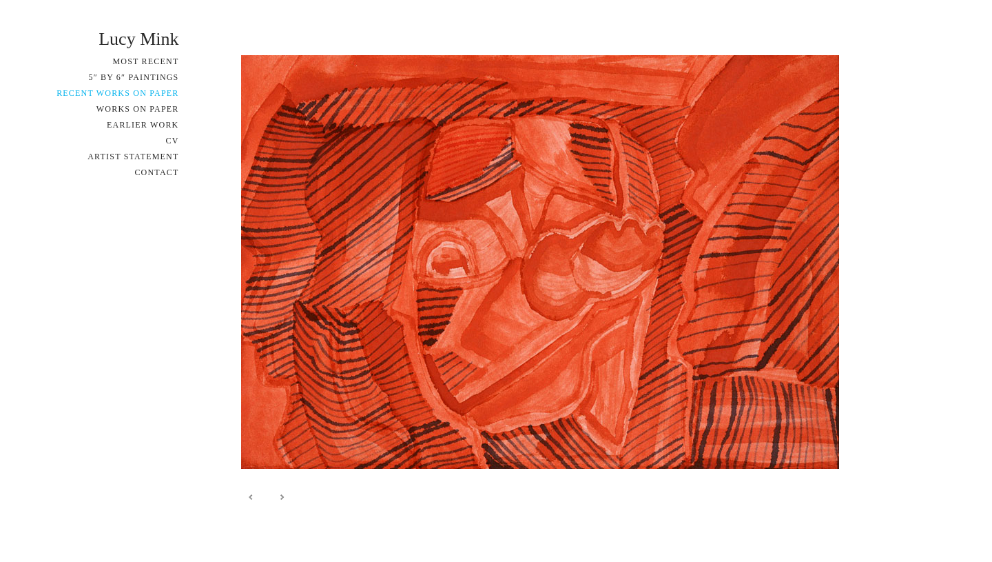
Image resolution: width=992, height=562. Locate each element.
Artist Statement (132, 156)
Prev (251, 497)
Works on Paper (137, 109)
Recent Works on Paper (117, 93)
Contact (156, 172)
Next (281, 497)
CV (171, 140)
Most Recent (146, 61)
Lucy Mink (138, 39)
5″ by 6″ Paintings (133, 77)
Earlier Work (143, 125)
